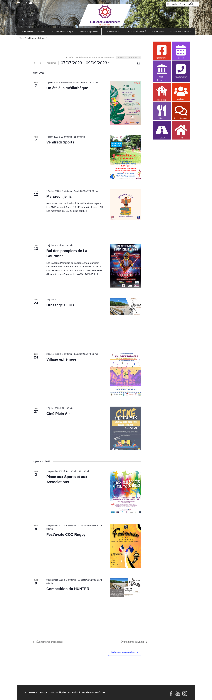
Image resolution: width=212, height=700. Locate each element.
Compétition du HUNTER (67, 589)
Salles (181, 131)
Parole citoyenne (181, 112)
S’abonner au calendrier (123, 652)
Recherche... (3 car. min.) (174, 4)
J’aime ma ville (162, 51)
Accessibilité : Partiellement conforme (86, 692)
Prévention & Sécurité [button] (180, 31)
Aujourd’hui (51, 63)
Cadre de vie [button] (158, 31)
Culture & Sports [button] (113, 31)
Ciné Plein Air (58, 414)
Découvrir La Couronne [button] (32, 31)
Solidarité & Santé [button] (137, 31)
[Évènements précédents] (34, 63)
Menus (162, 112)
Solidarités (181, 93)
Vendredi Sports (60, 142)
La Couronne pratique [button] (62, 31)
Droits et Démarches (162, 71)
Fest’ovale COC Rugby (66, 534)
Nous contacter (181, 70)
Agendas (181, 51)
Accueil (22, 2)
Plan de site (36, 2)
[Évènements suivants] (40, 63)
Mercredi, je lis (59, 196)
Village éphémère (61, 359)
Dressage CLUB (60, 305)
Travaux (162, 131)
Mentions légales (57, 692)
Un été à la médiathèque (67, 88)
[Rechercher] (191, 4)
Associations (162, 93)
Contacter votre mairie (36, 692)
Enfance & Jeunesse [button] (89, 31)
